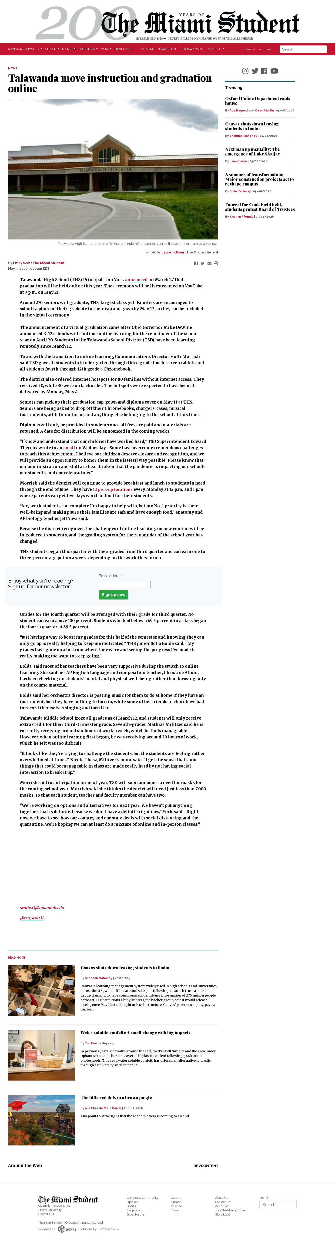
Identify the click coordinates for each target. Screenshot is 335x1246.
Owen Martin (264, 110)
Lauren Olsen (172, 252)
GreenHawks (135, 1214)
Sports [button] (67, 49)
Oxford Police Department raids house (257, 101)
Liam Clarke (238, 161)
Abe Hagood (239, 110)
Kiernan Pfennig (241, 216)
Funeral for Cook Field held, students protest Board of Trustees (260, 207)
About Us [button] (215, 49)
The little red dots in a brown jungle (116, 1097)
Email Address (111, 575)
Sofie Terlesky (240, 191)
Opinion (132, 1202)
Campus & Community (142, 1197)
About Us (221, 1197)
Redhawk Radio (192, 49)
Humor (176, 1202)
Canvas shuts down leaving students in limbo (124, 967)
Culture (176, 1197)
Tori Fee (91, 1043)
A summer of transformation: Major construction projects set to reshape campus (259, 179)
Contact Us (222, 1202)
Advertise (249, 49)
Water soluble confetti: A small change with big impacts (135, 1032)
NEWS (12, 68)
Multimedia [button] (87, 49)
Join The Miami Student (231, 1210)
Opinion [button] (51, 49)
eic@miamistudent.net (54, 1205)
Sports (131, 1206)
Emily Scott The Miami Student (38, 263)
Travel (175, 1210)
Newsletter (167, 49)
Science (176, 1206)
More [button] (105, 49)
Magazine (146, 49)
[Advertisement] (110, 866)
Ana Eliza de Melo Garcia (103, 1108)
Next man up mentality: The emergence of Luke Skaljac (252, 151)
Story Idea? (265, 49)
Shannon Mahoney (98, 978)
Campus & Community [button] (24, 49)
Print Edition (124, 49)
